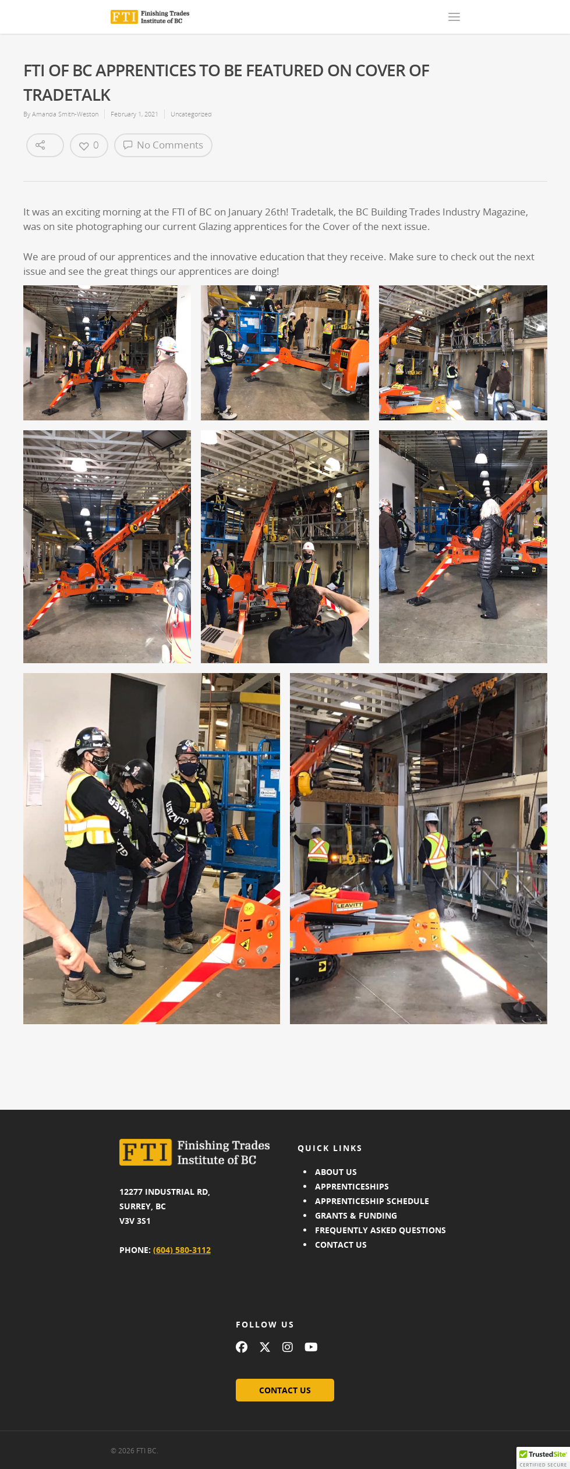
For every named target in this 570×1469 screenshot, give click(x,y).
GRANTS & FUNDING (356, 1215)
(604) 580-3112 (182, 1249)
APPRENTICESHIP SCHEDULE (372, 1200)
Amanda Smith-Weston (65, 113)
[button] (543, 1458)
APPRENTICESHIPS (352, 1186)
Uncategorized (191, 113)
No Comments (163, 144)
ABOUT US (336, 1171)
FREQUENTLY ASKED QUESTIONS (380, 1230)
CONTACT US (341, 1244)
